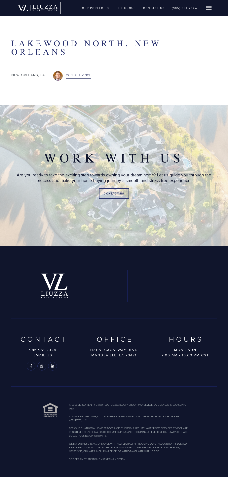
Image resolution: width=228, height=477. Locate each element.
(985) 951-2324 (184, 8)
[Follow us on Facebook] (31, 366)
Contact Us (154, 8)
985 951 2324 (42, 349)
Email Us (42, 355)
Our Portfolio (95, 8)
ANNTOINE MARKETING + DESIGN (106, 459)
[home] (37, 8)
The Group (126, 8)
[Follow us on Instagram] (41, 366)
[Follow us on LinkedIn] (52, 366)
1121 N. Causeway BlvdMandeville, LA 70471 (114, 352)
